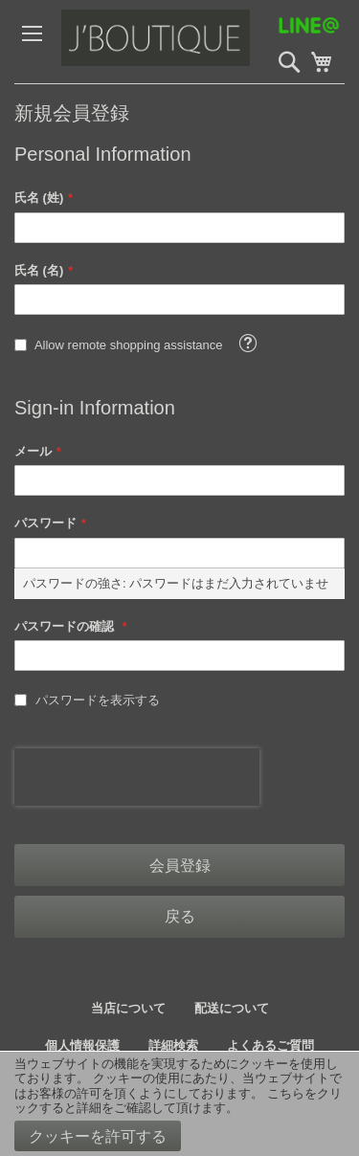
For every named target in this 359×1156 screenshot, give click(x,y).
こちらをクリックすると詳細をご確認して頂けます (178, 1101)
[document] (179, 1103)
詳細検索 (173, 1045)
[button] (247, 343)
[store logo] (195, 42)
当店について (128, 1008)
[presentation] (136, 777)
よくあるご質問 (270, 1045)
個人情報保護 (82, 1045)
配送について (231, 1008)
